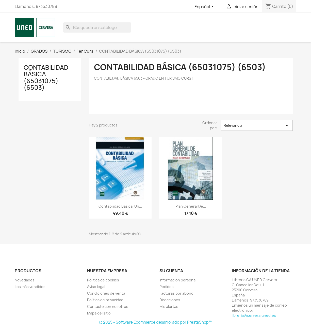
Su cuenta (171, 271)
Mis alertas (168, 306)
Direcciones (169, 299)
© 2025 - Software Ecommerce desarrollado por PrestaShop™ (155, 322)
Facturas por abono (176, 293)
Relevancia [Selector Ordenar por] (257, 125)
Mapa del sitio (99, 313)
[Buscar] (97, 27)
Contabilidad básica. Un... (120, 206)
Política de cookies (103, 280)
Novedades (25, 280)
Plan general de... (190, 206)
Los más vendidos (30, 286)
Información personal (177, 280)
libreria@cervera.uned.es (254, 315)
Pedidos (166, 286)
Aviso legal (96, 286)
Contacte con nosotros (107, 306)
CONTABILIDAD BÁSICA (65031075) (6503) (46, 77)
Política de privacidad (105, 299)
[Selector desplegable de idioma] (205, 7)
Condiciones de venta (106, 293)
